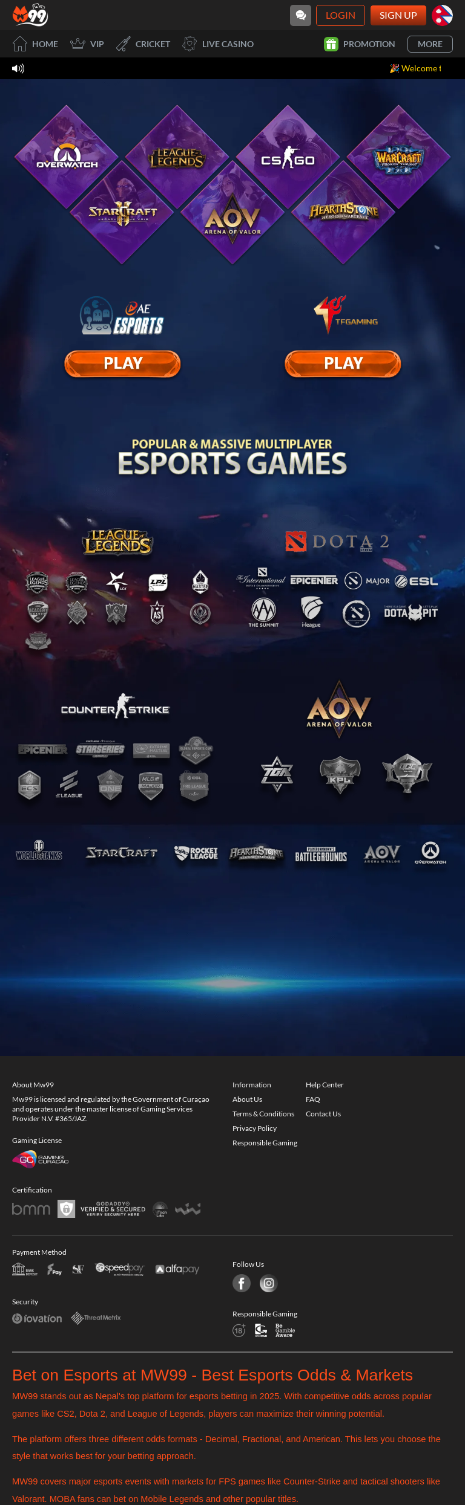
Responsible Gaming (264, 1140)
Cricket (143, 43)
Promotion (359, 44)
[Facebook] (241, 1281)
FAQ (313, 1097)
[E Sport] (122, 364)
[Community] (300, 15)
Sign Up (398, 15)
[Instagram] (267, 1281)
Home (35, 43)
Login (340, 15)
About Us (247, 1097)
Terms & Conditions (263, 1111)
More (430, 44)
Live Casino (218, 43)
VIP (87, 43)
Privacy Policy (254, 1126)
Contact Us (323, 1111)
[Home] (30, 15)
